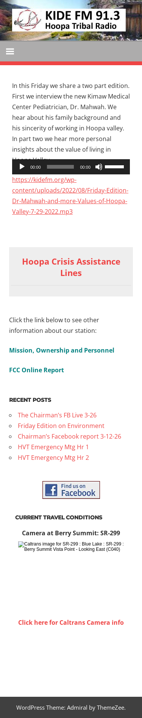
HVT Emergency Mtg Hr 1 (53, 447)
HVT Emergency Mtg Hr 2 (53, 457)
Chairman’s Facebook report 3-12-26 (69, 436)
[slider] (60, 167)
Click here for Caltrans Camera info (71, 622)
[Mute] (99, 167)
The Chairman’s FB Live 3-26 (57, 415)
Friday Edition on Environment (61, 426)
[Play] (22, 167)
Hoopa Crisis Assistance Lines (71, 267)
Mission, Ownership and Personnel (61, 350)
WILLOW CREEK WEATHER (71, 656)
